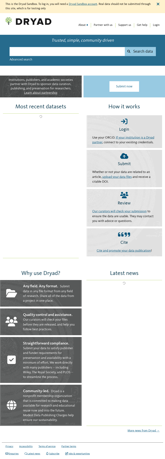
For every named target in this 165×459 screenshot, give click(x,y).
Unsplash (159, 70)
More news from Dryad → (144, 430)
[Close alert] (158, 4)
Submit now (124, 86)
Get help (142, 25)
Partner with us (103, 25)
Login (156, 25)
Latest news (32, 453)
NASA (148, 70)
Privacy (9, 446)
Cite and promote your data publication (124, 250)
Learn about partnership (40, 92)
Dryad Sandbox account (83, 4)
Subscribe (52, 453)
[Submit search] (140, 51)
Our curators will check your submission (119, 211)
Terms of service (47, 446)
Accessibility (26, 446)
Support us (124, 25)
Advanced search (21, 59)
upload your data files (117, 177)
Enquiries (12, 453)
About (82, 25)
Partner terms (68, 446)
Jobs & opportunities (77, 453)
